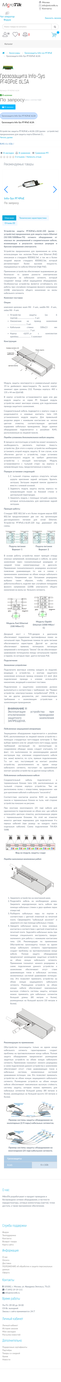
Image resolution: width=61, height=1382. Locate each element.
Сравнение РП (41, 153)
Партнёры (7, 1350)
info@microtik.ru (48, 5)
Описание (9, 218)
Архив (5, 1356)
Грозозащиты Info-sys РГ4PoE (38, 53)
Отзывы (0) (10, 223)
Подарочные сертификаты (14, 1347)
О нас (5, 1190)
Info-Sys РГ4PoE (14, 198)
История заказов (10, 1328)
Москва (44, 2)
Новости (6, 1359)
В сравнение (24, 153)
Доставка (6, 1263)
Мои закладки (9, 1331)
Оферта (6, 1272)
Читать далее (6, 137)
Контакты (45, 8)
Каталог (9, 44)
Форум (7, 19)
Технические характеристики (32, 218)
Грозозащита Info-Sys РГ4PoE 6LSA (18, 122)
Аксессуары (14, 53)
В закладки (8, 153)
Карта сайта (8, 1244)
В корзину (8, 107)
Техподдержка (9, 1235)
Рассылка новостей (11, 1334)
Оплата (5, 1260)
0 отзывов (20, 157)
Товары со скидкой (11, 1353)
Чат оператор (7, 16)
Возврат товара (9, 1241)
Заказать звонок (53, 18)
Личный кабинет (10, 1325)
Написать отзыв (33, 157)
